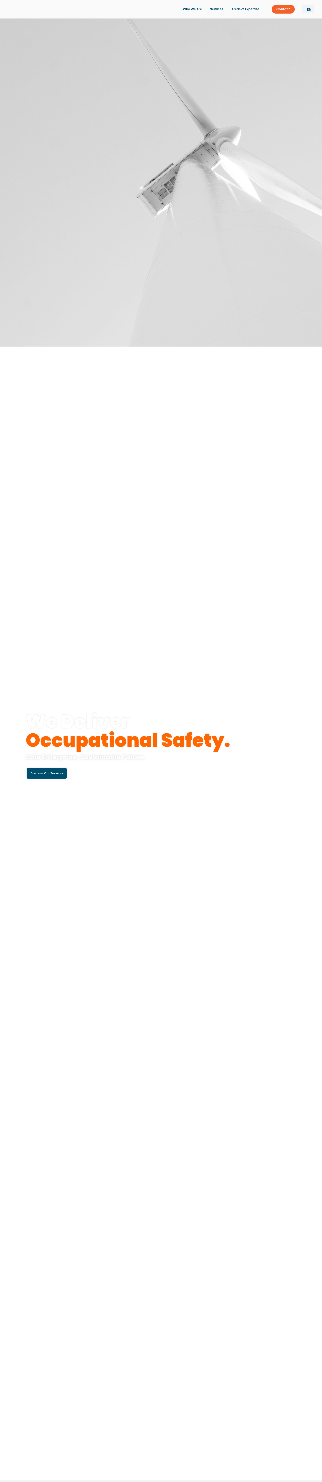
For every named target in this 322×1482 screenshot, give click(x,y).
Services (217, 9)
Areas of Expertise (246, 9)
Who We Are (193, 9)
